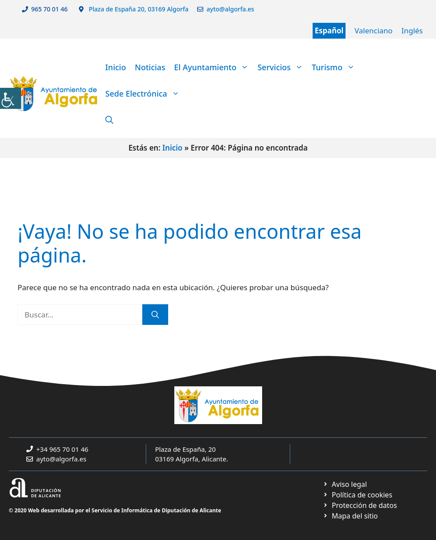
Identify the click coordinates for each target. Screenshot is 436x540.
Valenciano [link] (373, 30)
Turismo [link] (335, 67)
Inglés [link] (412, 30)
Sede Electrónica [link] (144, 93)
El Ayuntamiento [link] (213, 67)
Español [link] (329, 30)
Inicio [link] (115, 67)
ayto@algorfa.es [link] (231, 9)
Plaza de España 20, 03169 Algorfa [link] (138, 9)
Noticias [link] (150, 67)
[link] (10, 98)
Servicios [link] (282, 67)
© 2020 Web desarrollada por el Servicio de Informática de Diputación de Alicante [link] (115, 510)
